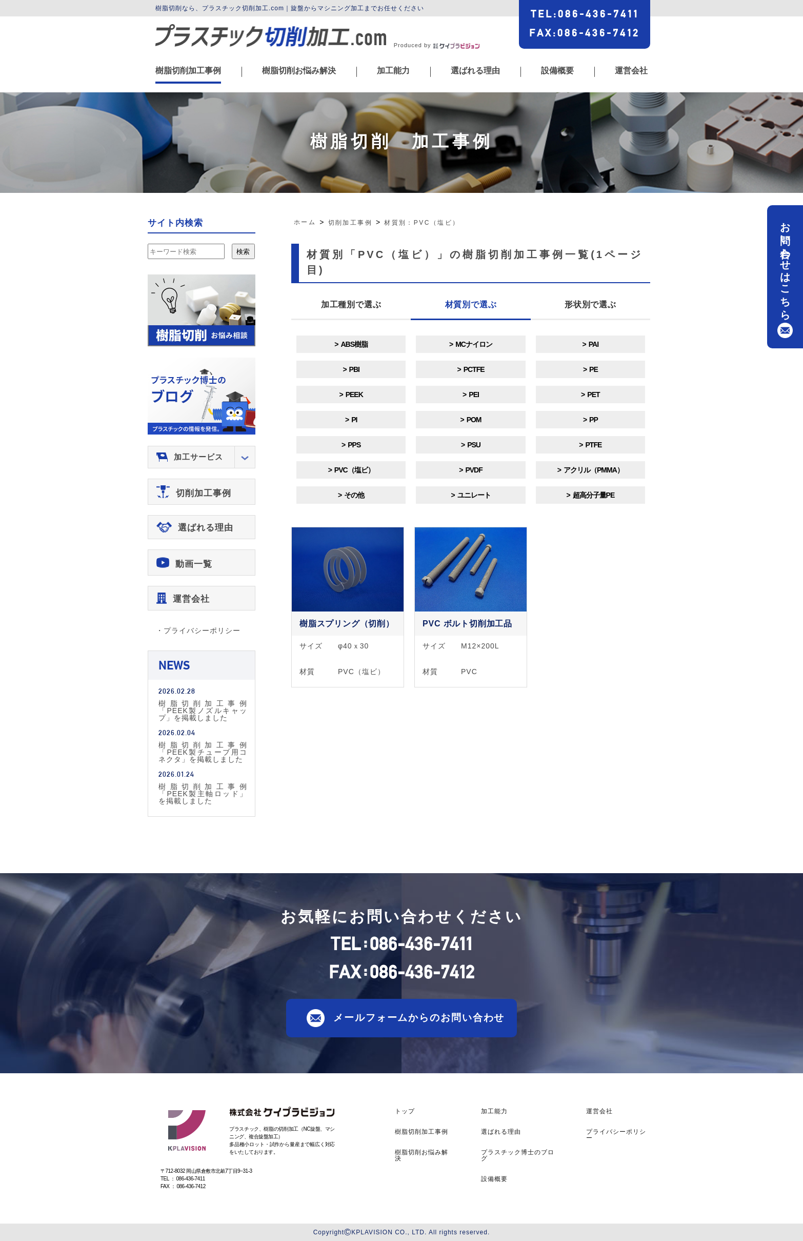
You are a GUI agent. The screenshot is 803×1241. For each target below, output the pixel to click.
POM (474, 420)
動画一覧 (193, 564)
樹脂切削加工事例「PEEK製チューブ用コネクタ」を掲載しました (202, 752)
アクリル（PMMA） (594, 470)
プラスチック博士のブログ (517, 1155)
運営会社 (631, 71)
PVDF (473, 470)
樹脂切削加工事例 (188, 71)
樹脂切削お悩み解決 (299, 71)
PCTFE (474, 369)
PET (593, 394)
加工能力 (393, 71)
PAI (593, 344)
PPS (354, 445)
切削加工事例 (203, 493)
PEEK (354, 394)
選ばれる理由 (475, 71)
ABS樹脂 (354, 344)
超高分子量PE (594, 495)
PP (593, 420)
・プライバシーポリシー (198, 630)
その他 (354, 495)
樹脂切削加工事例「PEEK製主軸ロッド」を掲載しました (202, 793)
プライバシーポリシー (616, 1134)
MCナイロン (473, 344)
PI (354, 420)
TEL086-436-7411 (585, 14)
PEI (474, 394)
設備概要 (557, 71)
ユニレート (474, 495)
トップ (405, 1111)
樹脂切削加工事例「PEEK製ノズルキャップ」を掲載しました (202, 710)
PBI (354, 369)
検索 (243, 251)
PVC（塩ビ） (354, 470)
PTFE (594, 445)
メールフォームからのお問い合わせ (419, 1017)
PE (593, 369)
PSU (473, 445)
